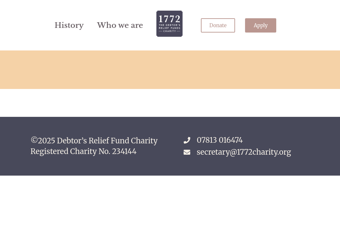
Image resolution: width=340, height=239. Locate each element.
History (69, 25)
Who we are (120, 25)
